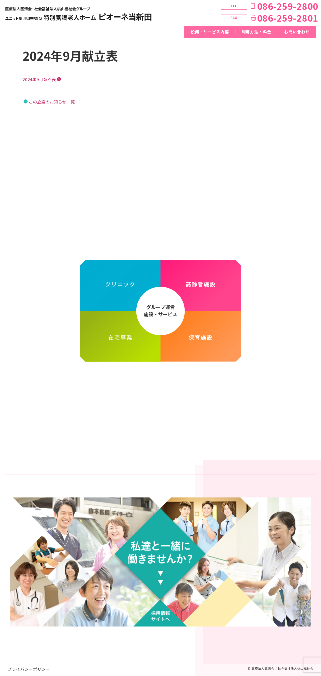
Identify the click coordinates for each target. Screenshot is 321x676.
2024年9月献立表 (39, 79)
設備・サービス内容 (210, 32)
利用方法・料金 (257, 32)
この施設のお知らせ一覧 (52, 102)
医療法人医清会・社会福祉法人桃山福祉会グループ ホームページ (160, 375)
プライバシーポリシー (29, 664)
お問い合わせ (297, 32)
